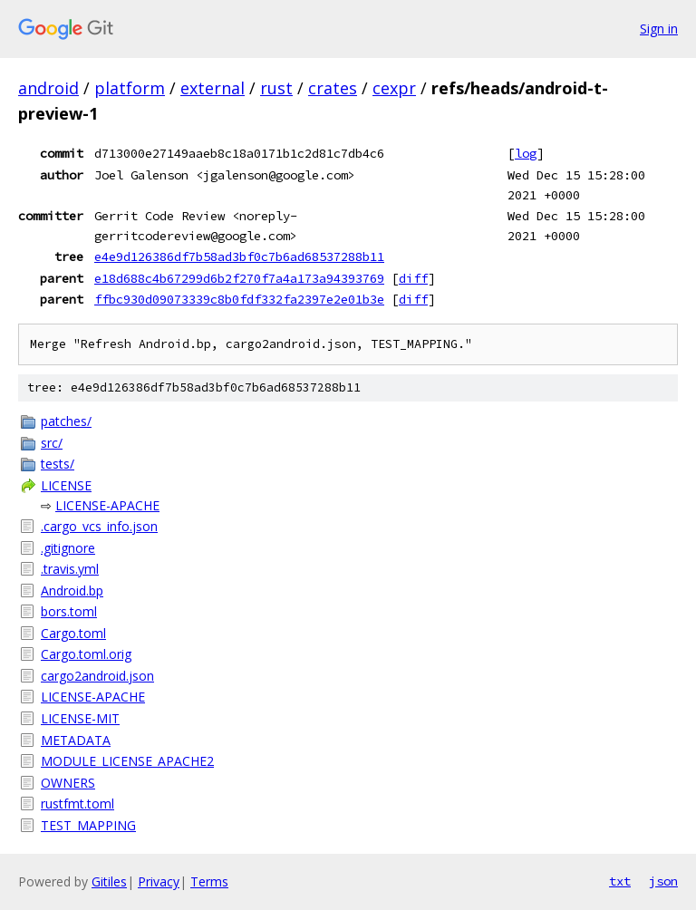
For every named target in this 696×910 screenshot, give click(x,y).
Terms (209, 881)
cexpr (394, 88)
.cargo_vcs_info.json (99, 526)
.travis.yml (70, 568)
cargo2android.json (97, 675)
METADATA (76, 740)
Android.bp (72, 590)
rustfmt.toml (77, 803)
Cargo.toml (73, 633)
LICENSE (66, 485)
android (48, 88)
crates (332, 88)
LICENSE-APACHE (107, 505)
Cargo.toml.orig (86, 654)
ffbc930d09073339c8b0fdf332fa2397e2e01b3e (239, 299)
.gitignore (68, 548)
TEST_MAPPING (88, 825)
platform (129, 88)
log (525, 153)
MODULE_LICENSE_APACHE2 (127, 761)
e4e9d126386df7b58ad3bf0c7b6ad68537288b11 (239, 256)
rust (276, 88)
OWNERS (68, 782)
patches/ (66, 421)
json (663, 881)
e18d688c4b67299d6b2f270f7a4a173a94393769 (239, 278)
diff (413, 278)
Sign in (659, 28)
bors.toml (69, 611)
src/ (52, 442)
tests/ (57, 463)
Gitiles (109, 881)
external (212, 88)
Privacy (158, 881)
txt (620, 881)
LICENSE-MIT (80, 718)
